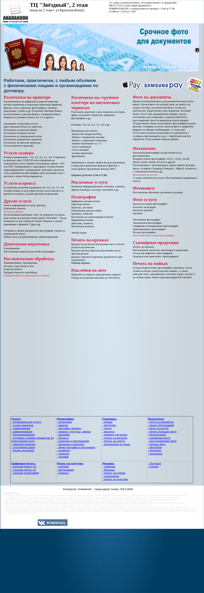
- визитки (62, 425)
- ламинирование (22, 431)
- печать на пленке (114, 472)
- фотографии (65, 469)
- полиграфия (111, 476)
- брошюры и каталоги (70, 444)
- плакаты (63, 472)
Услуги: (16, 418)
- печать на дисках (22, 450)
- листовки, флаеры (69, 428)
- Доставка (154, 463)
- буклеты (63, 437)
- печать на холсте (114, 441)
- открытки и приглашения (73, 441)
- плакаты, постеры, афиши (74, 431)
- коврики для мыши (115, 434)
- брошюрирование (23, 434)
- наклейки (63, 434)
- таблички (109, 466)
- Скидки (153, 466)
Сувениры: (110, 418)
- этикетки (63, 453)
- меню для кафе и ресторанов (76, 447)
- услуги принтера (22, 425)
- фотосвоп (155, 450)
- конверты (63, 450)
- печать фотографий (161, 425)
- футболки (109, 425)
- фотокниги (155, 453)
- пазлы (107, 428)
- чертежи (63, 466)
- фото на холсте (158, 428)
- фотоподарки (157, 434)
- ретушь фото (157, 444)
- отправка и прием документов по (32, 437)
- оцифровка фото (159, 437)
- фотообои (155, 447)
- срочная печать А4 (23, 466)
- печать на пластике (115, 479)
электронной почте (23, 441)
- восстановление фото (162, 441)
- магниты (109, 431)
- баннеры (109, 469)
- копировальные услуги (26, 422)
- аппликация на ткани (116, 444)
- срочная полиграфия (25, 472)
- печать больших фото (162, 431)
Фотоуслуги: (156, 418)
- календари (64, 422)
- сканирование (20, 428)
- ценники (63, 456)
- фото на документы (161, 422)
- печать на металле (115, 437)
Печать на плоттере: (70, 463)
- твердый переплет (23, 444)
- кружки (108, 422)
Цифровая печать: (23, 463)
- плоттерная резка (23, 447)
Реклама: (109, 463)
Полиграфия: (65, 418)
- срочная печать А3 (23, 469)
